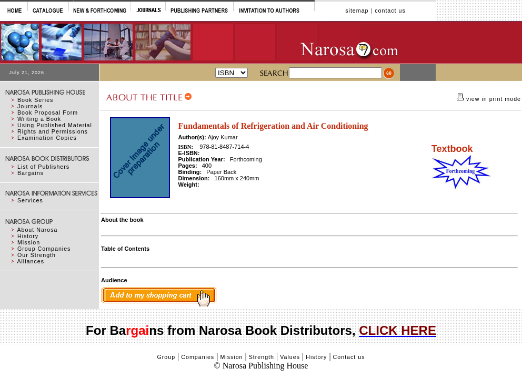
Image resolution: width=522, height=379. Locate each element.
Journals (30, 106)
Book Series (35, 100)
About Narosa (37, 230)
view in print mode (492, 99)
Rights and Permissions (52, 131)
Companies (197, 357)
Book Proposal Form (47, 112)
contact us (390, 10)
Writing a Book (39, 119)
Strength (261, 357)
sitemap (356, 10)
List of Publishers (43, 166)
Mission (28, 242)
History (27, 236)
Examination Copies (47, 138)
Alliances (30, 261)
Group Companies (44, 248)
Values (290, 357)
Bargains (30, 173)
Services (30, 200)
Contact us (349, 357)
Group (166, 357)
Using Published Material (54, 125)
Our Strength (36, 255)
